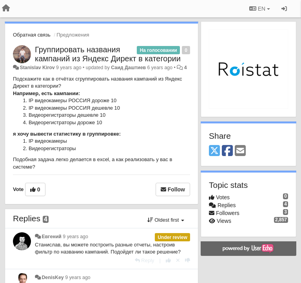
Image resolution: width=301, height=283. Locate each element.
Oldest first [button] (165, 220)
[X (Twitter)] (214, 151)
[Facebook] (227, 151)
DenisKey (52, 277)
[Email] (240, 151)
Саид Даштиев (128, 67)
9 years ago (75, 236)
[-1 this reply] (187, 260)
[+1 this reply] (168, 260)
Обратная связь (32, 35)
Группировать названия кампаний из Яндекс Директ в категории (108, 54)
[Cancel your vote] (178, 260)
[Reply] (144, 260)
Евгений (51, 236)
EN (259, 9)
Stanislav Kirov (37, 67)
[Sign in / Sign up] (284, 8)
